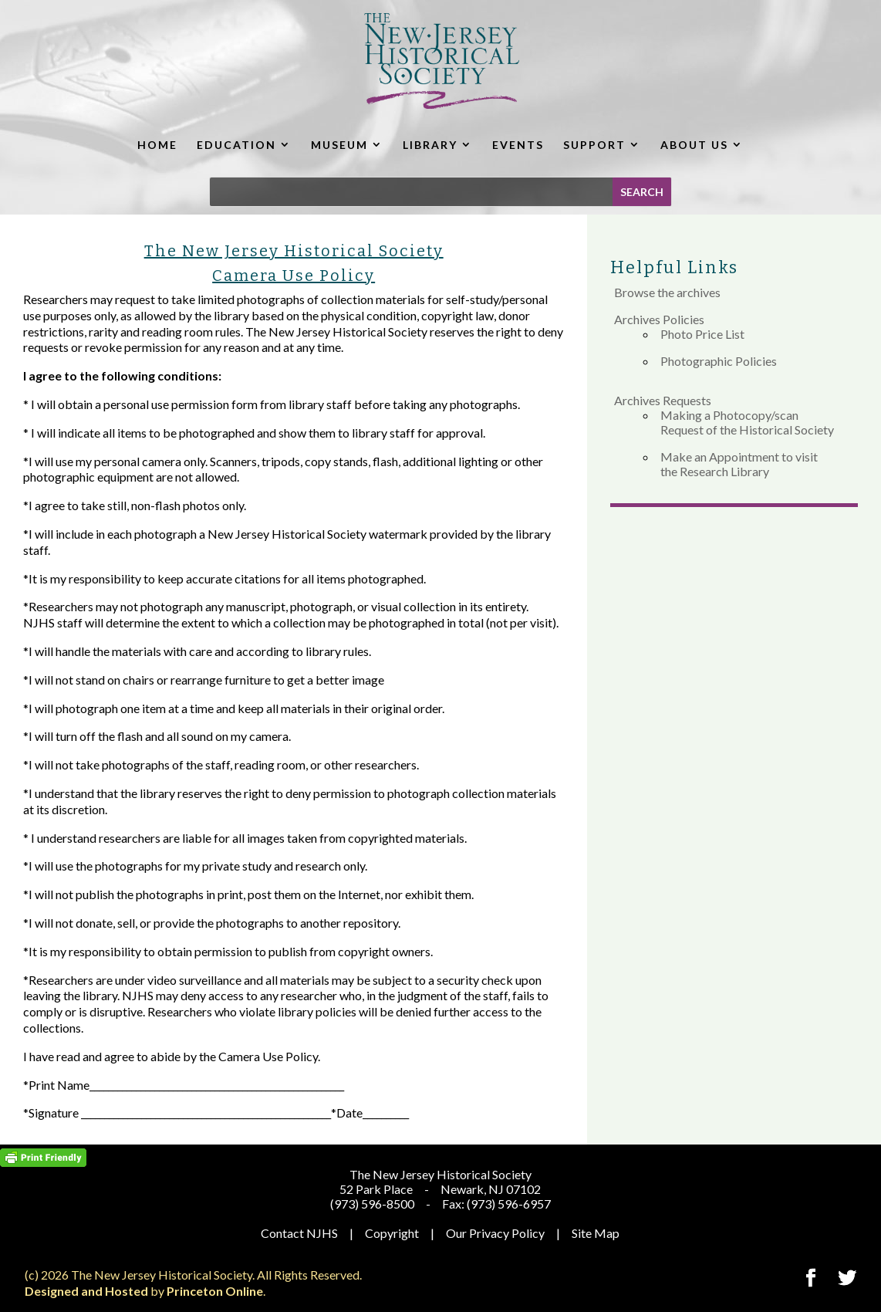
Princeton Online (215, 1290)
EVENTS (518, 144)
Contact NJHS (299, 1233)
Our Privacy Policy (495, 1233)
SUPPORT (594, 144)
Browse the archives (667, 292)
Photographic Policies (718, 360)
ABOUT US (694, 144)
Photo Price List (702, 333)
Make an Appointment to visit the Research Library (739, 463)
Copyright (392, 1233)
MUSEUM (339, 144)
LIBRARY (430, 144)
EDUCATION (236, 144)
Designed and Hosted (86, 1290)
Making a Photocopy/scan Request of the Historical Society (747, 422)
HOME (157, 144)
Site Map (595, 1233)
